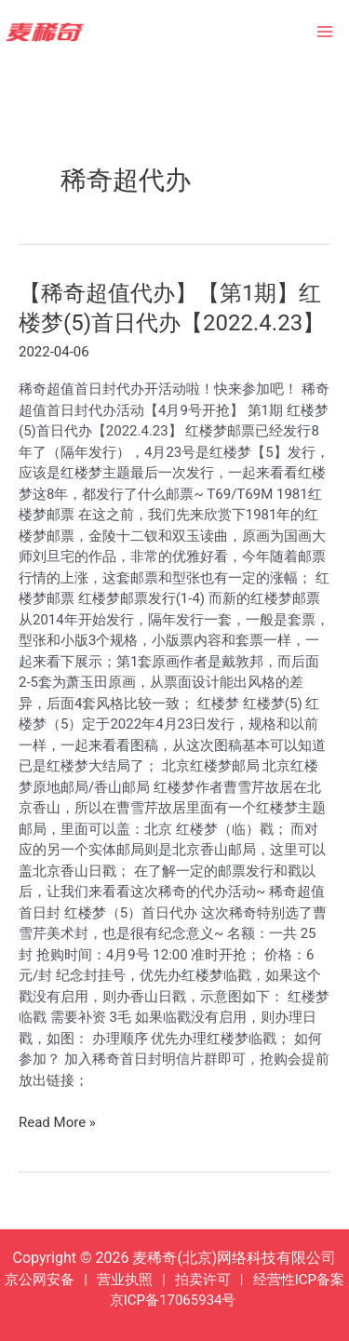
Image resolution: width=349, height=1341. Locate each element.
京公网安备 (39, 1279)
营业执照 (125, 1279)
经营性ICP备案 (298, 1279)
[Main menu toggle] (325, 32)
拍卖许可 (203, 1279)
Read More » (57, 1122)
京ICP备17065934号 (173, 1300)
